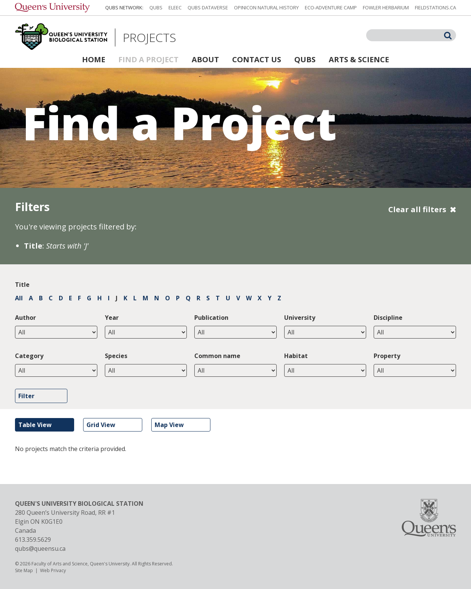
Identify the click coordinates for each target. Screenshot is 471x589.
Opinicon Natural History (266, 7)
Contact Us (256, 59)
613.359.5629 (33, 539)
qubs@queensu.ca (40, 548)
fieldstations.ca (435, 7)
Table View (35, 425)
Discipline (388, 317)
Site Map (24, 570)
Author (25, 317)
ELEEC (175, 7)
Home (93, 59)
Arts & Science (359, 59)
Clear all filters (417, 209)
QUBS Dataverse (208, 7)
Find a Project (148, 59)
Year (112, 317)
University (299, 317)
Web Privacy (53, 570)
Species (116, 356)
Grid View (100, 425)
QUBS (155, 7)
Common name (217, 356)
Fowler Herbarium (386, 7)
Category (29, 356)
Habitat (296, 356)
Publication (211, 317)
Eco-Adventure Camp (331, 7)
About (205, 59)
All (19, 298)
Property (387, 356)
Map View (169, 425)
